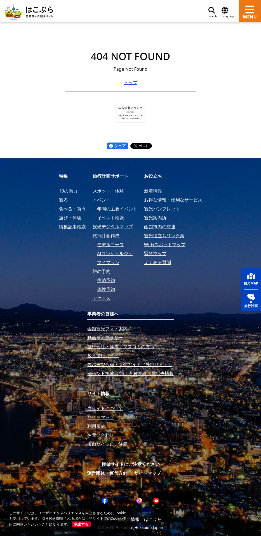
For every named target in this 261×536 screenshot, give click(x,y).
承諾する (81, 524)
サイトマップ (147, 473)
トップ (130, 82)
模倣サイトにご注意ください (131, 464)
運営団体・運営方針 (107, 473)
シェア (117, 145)
